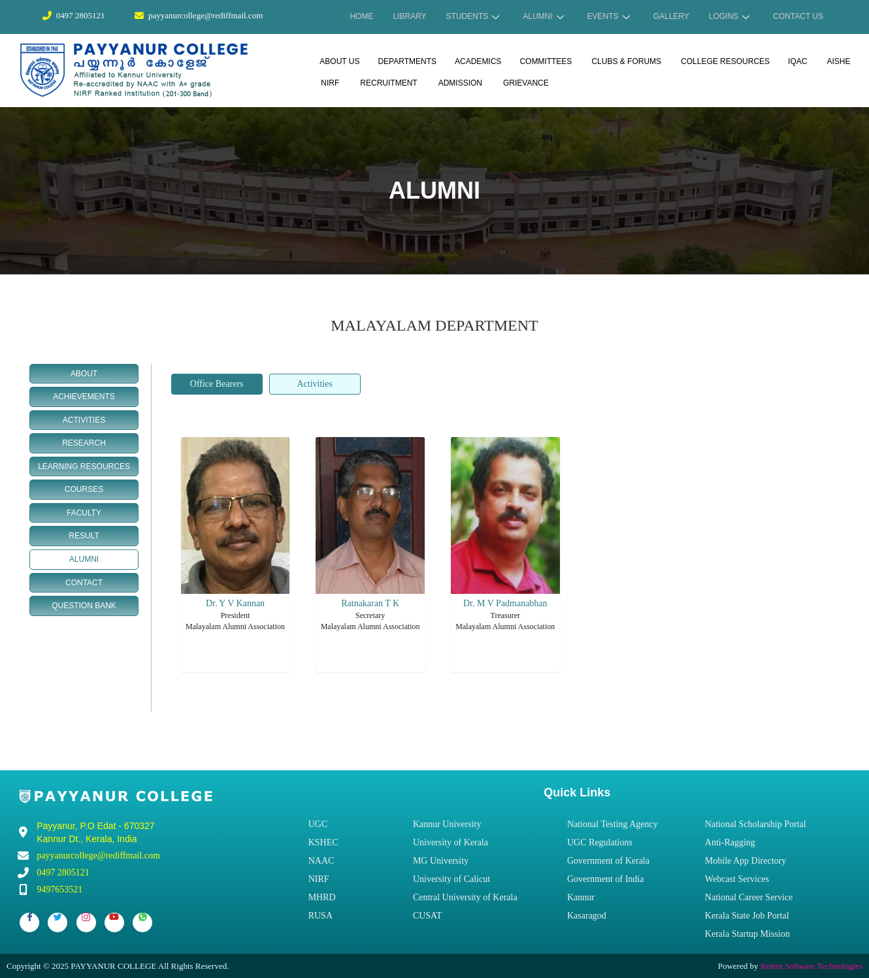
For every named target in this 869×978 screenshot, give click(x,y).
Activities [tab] (314, 383)
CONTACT (84, 582)
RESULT (84, 535)
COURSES (84, 488)
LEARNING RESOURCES (84, 465)
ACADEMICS (478, 60)
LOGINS (729, 16)
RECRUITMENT (388, 82)
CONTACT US (798, 16)
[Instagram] (86, 922)
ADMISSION (460, 82)
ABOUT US (339, 60)
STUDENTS (473, 16)
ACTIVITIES (84, 419)
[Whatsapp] (142, 922)
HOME (361, 16)
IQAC (797, 60)
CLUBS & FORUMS (626, 60)
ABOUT (84, 373)
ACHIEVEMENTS (84, 395)
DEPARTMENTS (407, 60)
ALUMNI (543, 16)
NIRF (330, 82)
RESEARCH (84, 442)
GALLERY (671, 16)
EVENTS (608, 16)
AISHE (838, 60)
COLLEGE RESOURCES (725, 60)
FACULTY (84, 512)
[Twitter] (57, 922)
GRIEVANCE (526, 82)
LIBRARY (409, 16)
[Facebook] (29, 922)
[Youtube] (114, 922)
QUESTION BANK (84, 605)
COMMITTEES (545, 60)
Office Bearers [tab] (217, 383)
